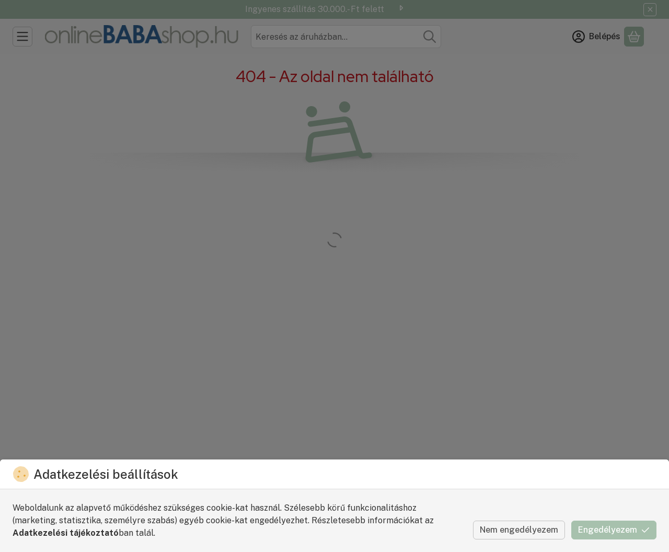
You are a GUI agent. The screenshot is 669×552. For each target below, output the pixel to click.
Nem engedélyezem (519, 530)
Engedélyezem (614, 530)
